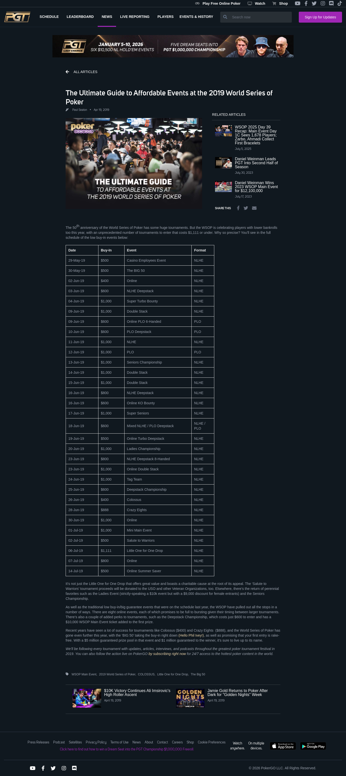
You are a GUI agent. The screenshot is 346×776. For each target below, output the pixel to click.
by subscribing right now (167, 654)
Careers (177, 742)
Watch (256, 3)
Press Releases (38, 742)
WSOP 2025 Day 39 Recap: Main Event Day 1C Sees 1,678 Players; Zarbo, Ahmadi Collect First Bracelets (256, 135)
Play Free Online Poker (218, 3)
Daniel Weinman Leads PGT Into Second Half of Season (256, 163)
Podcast (59, 742)
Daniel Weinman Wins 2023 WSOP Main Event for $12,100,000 (256, 187)
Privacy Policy (96, 742)
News (136, 742)
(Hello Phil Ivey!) (191, 635)
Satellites (75, 742)
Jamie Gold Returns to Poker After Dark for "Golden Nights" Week (238, 693)
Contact (162, 742)
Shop (280, 3)
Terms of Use (119, 742)
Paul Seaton (79, 110)
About (149, 742)
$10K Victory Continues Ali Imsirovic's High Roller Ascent (137, 693)
